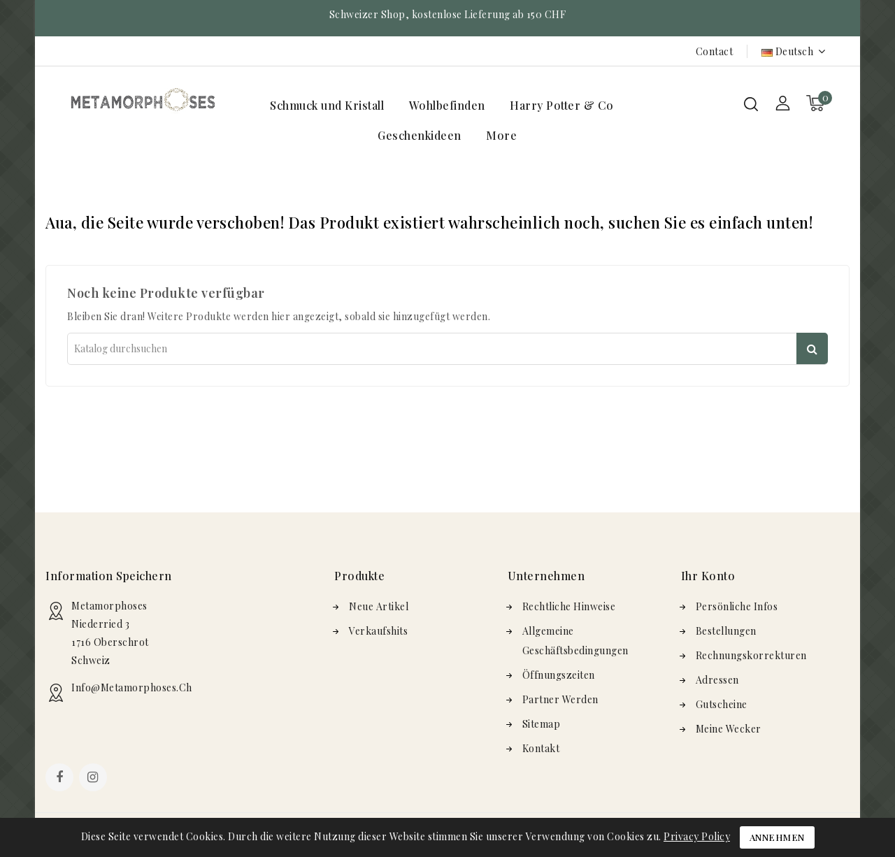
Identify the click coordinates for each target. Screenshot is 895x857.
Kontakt (541, 748)
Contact (714, 51)
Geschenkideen (419, 135)
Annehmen (777, 837)
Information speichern (108, 575)
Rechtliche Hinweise (569, 606)
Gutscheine (721, 704)
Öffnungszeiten (558, 675)
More (501, 135)
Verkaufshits (378, 631)
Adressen (717, 679)
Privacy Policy (697, 836)
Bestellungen (726, 631)
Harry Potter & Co (562, 105)
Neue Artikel (378, 606)
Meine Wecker (728, 728)
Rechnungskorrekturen (751, 655)
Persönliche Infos (737, 606)
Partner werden (560, 699)
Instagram (94, 778)
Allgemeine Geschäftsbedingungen (575, 640)
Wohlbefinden (447, 105)
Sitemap (541, 723)
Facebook (60, 778)
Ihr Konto (708, 575)
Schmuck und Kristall (327, 105)
